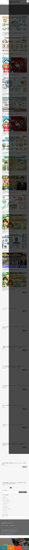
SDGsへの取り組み (12, 525)
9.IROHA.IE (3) (5, 507)
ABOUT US (6, 523)
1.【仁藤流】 (4, 496)
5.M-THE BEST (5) (5, 503)
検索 (22, 492)
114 (16, 487)
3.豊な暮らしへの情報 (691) (6, 500)
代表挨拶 (7, 525)
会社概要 (3, 525)
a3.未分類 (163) (5, 510)
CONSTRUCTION (8, 531)
